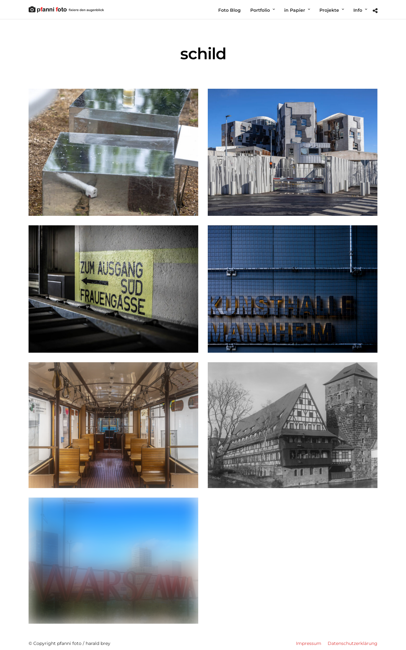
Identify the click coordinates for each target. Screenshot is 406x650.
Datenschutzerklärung (352, 641)
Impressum (308, 641)
